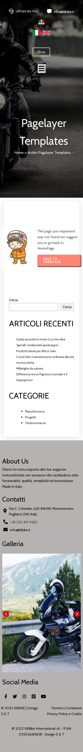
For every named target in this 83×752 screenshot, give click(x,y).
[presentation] (6, 614)
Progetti (30, 417)
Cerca (13, 300)
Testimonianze (35, 423)
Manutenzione (35, 411)
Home (19, 152)
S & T (60, 734)
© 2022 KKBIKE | (14, 708)
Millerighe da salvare (29, 368)
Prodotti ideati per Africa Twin (36, 351)
